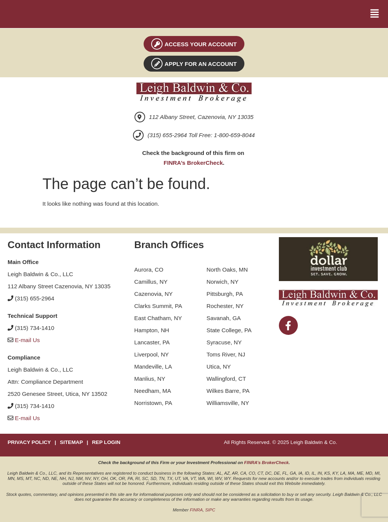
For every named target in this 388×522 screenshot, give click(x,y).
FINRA (196, 510)
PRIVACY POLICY (29, 442)
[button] (374, 14)
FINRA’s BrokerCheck (193, 162)
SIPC (210, 510)
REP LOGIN (106, 442)
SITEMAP (71, 442)
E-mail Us (27, 340)
